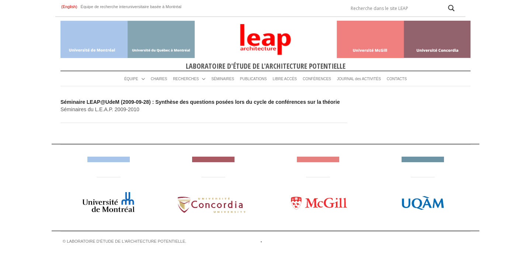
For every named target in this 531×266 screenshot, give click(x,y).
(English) (69, 6)
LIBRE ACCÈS (285, 79)
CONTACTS (397, 79)
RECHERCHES (186, 79)
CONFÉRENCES (317, 79)
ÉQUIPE (131, 79)
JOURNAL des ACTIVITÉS (359, 79)
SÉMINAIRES (222, 79)
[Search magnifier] (451, 8)
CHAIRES (159, 79)
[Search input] (394, 8)
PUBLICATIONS (253, 79)
